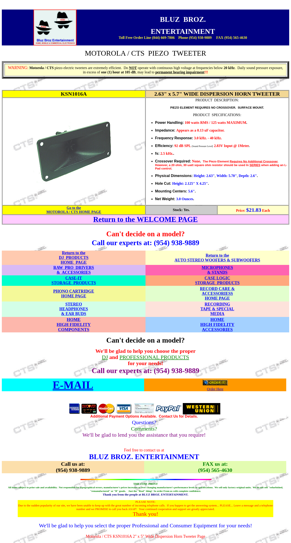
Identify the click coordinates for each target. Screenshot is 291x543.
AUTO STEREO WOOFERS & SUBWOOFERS (217, 260)
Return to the (217, 255)
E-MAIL (73, 385)
